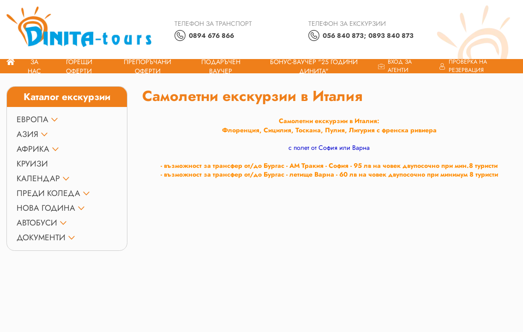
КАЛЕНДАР (38, 178)
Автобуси (37, 223)
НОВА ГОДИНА (46, 208)
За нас (34, 66)
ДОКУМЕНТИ (41, 237)
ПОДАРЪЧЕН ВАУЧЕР (220, 66)
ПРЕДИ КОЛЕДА (48, 193)
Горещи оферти (79, 66)
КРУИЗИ (32, 164)
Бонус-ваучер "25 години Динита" (314, 66)
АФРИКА (33, 149)
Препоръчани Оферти (147, 66)
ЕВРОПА (32, 119)
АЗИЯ (27, 134)
